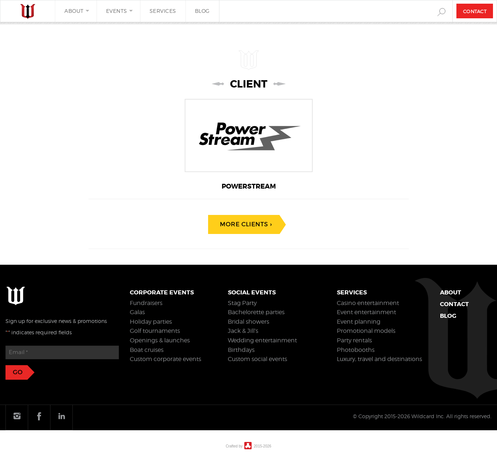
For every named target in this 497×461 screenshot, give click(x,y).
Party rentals (354, 340)
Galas (137, 312)
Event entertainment (366, 312)
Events (116, 11)
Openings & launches (160, 340)
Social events (252, 292)
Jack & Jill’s (243, 330)
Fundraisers (146, 303)
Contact (475, 11)
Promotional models (366, 330)
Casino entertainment (368, 303)
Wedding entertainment (262, 340)
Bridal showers (248, 321)
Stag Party (242, 303)
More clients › (246, 224)
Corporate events (162, 292)
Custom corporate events (165, 359)
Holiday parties (151, 321)
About (74, 11)
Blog (202, 11)
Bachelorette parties (256, 312)
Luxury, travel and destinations (379, 359)
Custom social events (257, 359)
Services (163, 11)
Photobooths (355, 349)
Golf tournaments (155, 330)
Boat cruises (146, 349)
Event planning (358, 321)
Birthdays (241, 349)
